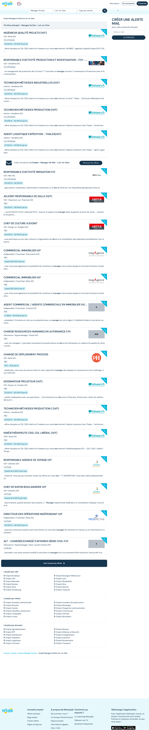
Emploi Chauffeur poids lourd (17, 611)
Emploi (14, 653)
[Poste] (41, 11)
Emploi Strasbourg (13, 590)
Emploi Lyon (61, 578)
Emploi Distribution (13, 635)
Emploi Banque (62, 629)
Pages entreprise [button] (34, 724)
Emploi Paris (10, 587)
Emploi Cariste (11, 608)
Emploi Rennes (62, 587)
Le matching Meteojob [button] (83, 716)
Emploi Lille (10, 578)
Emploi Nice (61, 584)
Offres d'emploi (33, 713)
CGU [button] (53, 728)
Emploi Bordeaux (12, 575)
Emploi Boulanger (63, 605)
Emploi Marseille (12, 581)
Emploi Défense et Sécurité (67, 632)
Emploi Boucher (12, 605)
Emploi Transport (63, 643)
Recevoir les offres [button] (91, 163)
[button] (7, 710)
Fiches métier (33, 721)
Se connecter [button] (128, 3)
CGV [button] (58, 728)
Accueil (6, 653)
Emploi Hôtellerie (12, 637)
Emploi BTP (10, 632)
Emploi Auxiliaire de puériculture (70, 602)
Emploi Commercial (64, 611)
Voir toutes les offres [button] (54, 563)
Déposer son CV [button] (81, 720)
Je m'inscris (128, 37)
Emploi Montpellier (64, 581)
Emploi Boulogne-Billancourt (68, 575)
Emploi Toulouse (63, 590)
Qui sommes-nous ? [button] (59, 713)
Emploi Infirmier (62, 613)
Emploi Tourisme (12, 643)
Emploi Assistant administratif (18, 602)
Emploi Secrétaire (63, 616)
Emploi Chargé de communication (70, 608)
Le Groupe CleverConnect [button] (62, 717)
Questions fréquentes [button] (83, 724)
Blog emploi (32, 717)
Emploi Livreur (11, 616)
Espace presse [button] (57, 721)
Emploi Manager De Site (27, 653)
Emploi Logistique (13, 640)
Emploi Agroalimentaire (15, 629)
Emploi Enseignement (65, 635)
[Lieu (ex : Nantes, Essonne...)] (65, 11)
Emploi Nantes (11, 584)
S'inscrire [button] (142, 3)
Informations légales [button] (59, 724)
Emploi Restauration (64, 640)
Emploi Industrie (63, 637)
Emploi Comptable (13, 613)
